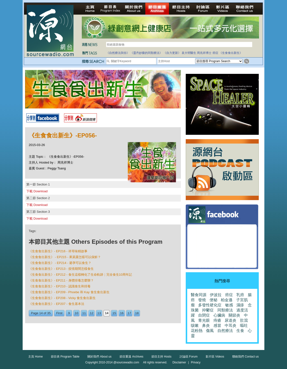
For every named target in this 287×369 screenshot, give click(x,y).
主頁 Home (35, 356)
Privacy (195, 362)
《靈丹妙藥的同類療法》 (146, 53)
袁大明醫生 (189, 53)
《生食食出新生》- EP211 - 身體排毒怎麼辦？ (61, 280)
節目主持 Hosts (161, 356)
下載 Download (36, 191)
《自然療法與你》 (118, 53)
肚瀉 (244, 320)
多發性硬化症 (210, 305)
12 (91, 313)
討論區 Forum (189, 356)
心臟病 (219, 315)
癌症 (215, 53)
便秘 (213, 300)
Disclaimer (179, 362)
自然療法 (225, 331)
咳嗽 (195, 325)
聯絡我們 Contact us (245, 356)
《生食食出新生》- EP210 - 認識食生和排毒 (60, 286)
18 (137, 313)
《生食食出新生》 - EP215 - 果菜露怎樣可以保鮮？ (65, 257)
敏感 (229, 305)
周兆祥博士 (204, 53)
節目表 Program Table (65, 356)
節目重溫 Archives (131, 356)
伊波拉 (216, 295)
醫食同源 (198, 295)
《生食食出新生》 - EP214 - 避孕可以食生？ (60, 263)
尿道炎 (230, 320)
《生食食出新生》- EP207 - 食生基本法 (56, 304)
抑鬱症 (208, 310)
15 (114, 313)
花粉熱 (197, 331)
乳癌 (240, 295)
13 (99, 313)
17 (129, 313)
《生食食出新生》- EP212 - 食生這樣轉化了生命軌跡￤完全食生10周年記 (80, 274)
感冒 (217, 325)
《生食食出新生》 (230, 53)
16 (121, 313)
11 (84, 313)
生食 (240, 331)
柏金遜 (226, 300)
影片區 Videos (215, 356)
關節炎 (234, 315)
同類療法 (225, 310)
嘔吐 (244, 325)
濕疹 (240, 305)
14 (106, 313)
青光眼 (204, 320)
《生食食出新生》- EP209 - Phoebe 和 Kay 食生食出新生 (69, 292)
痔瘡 (217, 320)
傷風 (210, 331)
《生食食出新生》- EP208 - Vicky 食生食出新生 (62, 298)
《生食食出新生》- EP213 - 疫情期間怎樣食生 (61, 269)
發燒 (202, 300)
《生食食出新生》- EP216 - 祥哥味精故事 (58, 251)
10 (76, 313)
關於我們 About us (99, 356)
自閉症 (204, 315)
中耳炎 (230, 325)
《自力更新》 (172, 53)
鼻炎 (206, 325)
